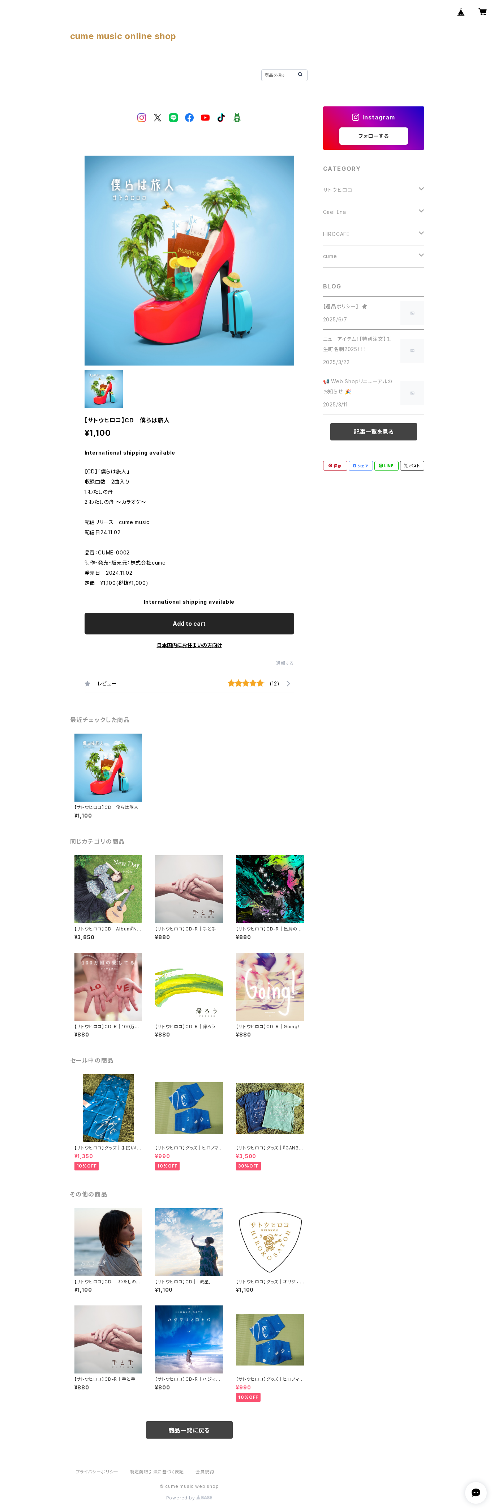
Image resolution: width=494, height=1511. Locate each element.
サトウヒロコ (338, 190)
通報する (285, 663)
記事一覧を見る (374, 431)
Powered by (189, 1498)
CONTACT (221, 75)
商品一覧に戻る (189, 1430)
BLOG (141, 75)
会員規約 (205, 1471)
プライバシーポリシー (97, 1471)
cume (330, 256)
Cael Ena (334, 212)
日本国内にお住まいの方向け (189, 645)
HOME (78, 75)
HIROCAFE (336, 234)
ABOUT (110, 75)
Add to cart (189, 623)
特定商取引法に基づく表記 (157, 1471)
